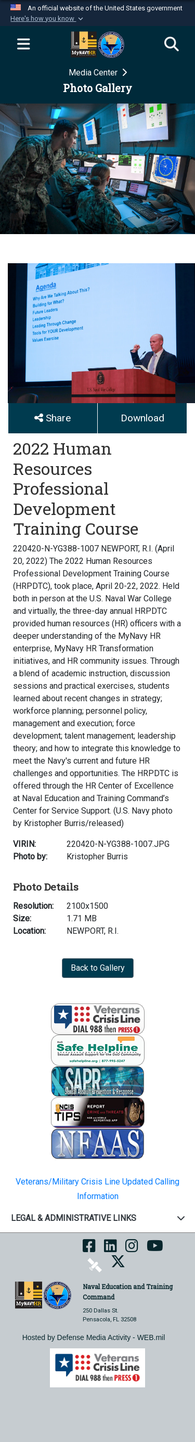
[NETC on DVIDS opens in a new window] (94, 1264)
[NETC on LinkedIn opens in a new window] (110, 1249)
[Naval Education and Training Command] (43, 1294)
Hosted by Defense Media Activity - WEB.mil (93, 1337)
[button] (47, 19)
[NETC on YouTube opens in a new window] (155, 1249)
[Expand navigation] (23, 45)
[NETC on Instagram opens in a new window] (131, 1249)
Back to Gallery (98, 968)
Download (142, 418)
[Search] (171, 45)
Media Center (94, 73)
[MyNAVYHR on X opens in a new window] (118, 1264)
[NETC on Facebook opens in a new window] (89, 1249)
